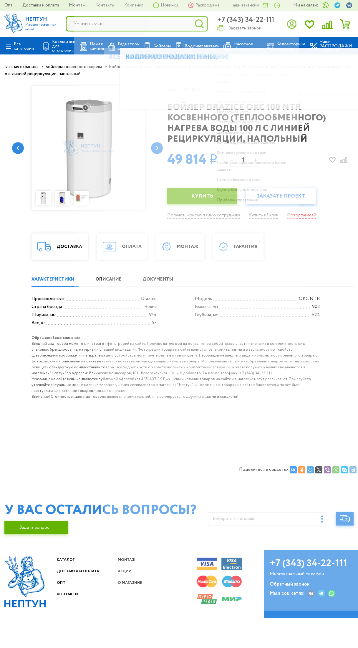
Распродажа (208, 5)
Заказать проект (286, 196)
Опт (9, 5)
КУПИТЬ (204, 196)
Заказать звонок (244, 28)
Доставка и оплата (41, 5)
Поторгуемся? (308, 215)
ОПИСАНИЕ (116, 314)
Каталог (68, 595)
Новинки (170, 5)
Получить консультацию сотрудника (205, 215)
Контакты (105, 5)
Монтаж (78, 5)
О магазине (134, 625)
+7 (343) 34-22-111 (245, 20)
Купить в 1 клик (269, 215)
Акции (127, 606)
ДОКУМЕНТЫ (171, 314)
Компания (134, 5)
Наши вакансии (244, 5)
